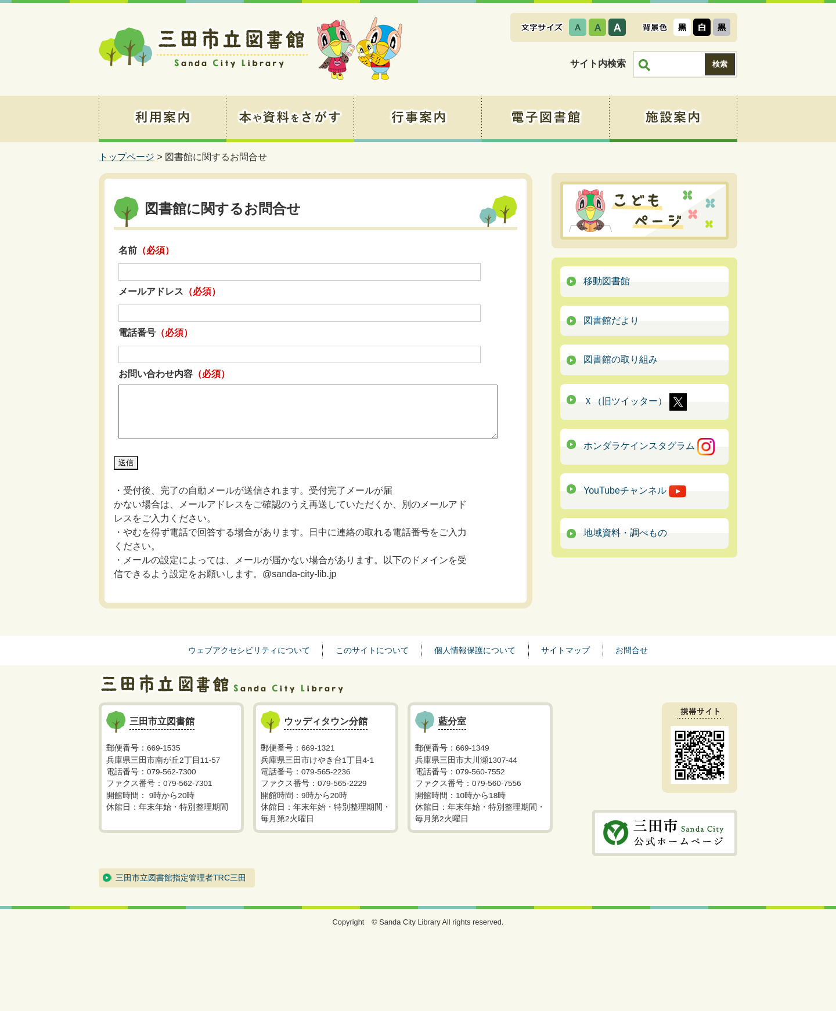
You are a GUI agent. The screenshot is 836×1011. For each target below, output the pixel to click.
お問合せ (631, 650)
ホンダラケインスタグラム (649, 446)
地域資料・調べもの (625, 533)
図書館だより (611, 320)
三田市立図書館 (203, 49)
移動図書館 (606, 281)
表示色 (655, 27)
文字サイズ (542, 27)
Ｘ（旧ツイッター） (635, 402)
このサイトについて (372, 650)
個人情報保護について (475, 650)
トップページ (126, 157)
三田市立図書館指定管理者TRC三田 (181, 877)
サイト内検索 (598, 63)
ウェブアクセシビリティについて (249, 650)
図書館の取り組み (620, 359)
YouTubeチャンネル (634, 491)
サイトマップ (565, 650)
